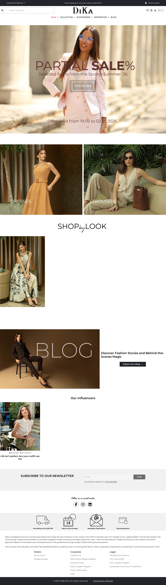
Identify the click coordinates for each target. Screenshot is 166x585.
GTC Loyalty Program (120, 563)
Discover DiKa (77, 563)
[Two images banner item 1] (41, 180)
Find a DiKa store (78, 570)
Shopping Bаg (41, 559)
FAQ (72, 574)
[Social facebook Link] (76, 504)
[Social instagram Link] (83, 504)
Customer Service (15, 3)
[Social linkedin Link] (90, 504)
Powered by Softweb (103, 581)
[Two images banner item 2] (125, 180)
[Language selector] (161, 10)
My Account (39, 555)
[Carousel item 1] (83, 79)
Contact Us (75, 555)
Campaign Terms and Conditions (125, 566)
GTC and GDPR (111, 482)
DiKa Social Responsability (83, 559)
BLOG (113, 17)
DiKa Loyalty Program (80, 566)
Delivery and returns (119, 555)
